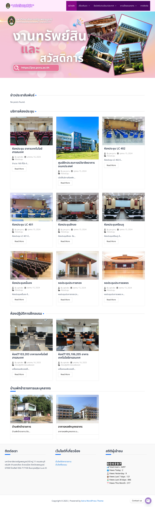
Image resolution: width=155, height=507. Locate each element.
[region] (77, 45)
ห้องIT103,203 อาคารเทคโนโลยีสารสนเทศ (30, 356)
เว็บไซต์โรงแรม (61, 464)
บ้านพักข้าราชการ (21, 427)
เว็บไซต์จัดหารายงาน (63, 461)
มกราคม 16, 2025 (34, 157)
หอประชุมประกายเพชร (116, 283)
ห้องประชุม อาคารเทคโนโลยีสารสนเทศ (27, 150)
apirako (20, 157)
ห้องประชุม (19, 159)
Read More (19, 169)
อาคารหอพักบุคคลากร (70, 427)
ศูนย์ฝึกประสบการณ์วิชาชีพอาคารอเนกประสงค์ (76, 164)
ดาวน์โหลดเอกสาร (128, 6)
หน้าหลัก (71, 5)
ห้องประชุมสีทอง (67, 225)
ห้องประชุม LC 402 (114, 149)
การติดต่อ (144, 5)
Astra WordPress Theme (92, 500)
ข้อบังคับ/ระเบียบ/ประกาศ (105, 6)
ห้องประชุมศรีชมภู (114, 225)
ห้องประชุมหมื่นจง (22, 283)
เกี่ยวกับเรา (84, 6)
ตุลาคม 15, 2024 (80, 171)
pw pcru (66, 171)
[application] (88, 6)
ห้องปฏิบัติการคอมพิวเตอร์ (24, 365)
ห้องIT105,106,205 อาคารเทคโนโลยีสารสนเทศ (73, 356)
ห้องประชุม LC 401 (22, 225)
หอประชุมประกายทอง (70, 283)
